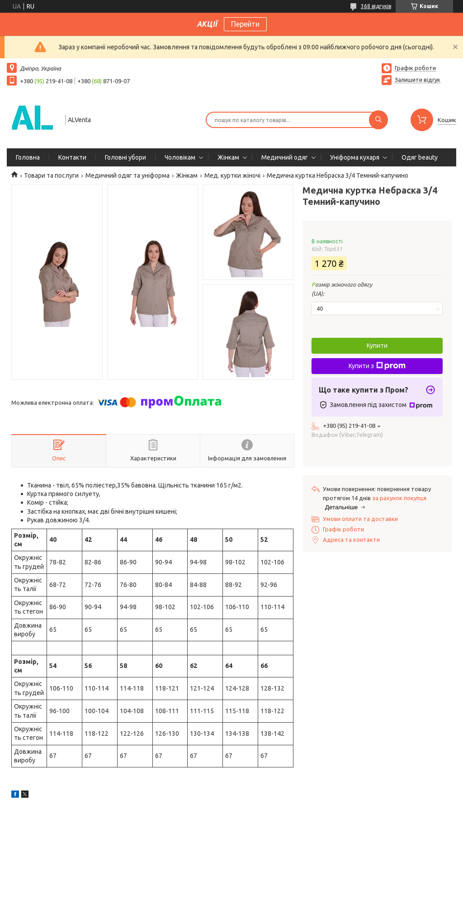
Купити (377, 345)
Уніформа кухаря (354, 157)
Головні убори (125, 157)
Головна (28, 157)
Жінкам (228, 157)
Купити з (377, 366)
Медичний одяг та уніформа (127, 175)
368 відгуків (376, 6)
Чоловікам (180, 157)
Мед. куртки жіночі (232, 175)
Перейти (245, 24)
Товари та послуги (51, 175)
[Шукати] (378, 119)
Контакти (72, 157)
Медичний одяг (284, 157)
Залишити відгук (417, 79)
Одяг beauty (420, 157)
